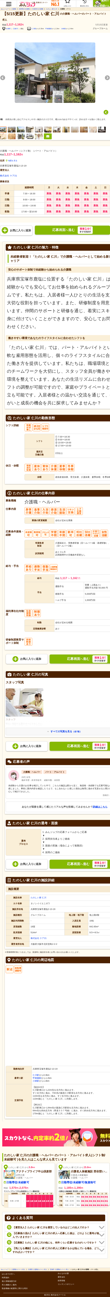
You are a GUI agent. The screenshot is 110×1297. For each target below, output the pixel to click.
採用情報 (61, 1281)
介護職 (13, 9)
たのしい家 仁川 (51, 9)
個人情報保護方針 (9, 1281)
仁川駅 (33, 28)
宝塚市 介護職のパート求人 (59, 1269)
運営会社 (61, 1277)
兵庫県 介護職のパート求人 (37, 1269)
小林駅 (63, 28)
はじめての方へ (8, 1274)
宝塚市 (15, 28)
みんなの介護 (63, 1273)
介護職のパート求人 (18, 1269)
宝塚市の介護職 (37, 9)
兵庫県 (8, 28)
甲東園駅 (48, 28)
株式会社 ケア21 (8, 175)
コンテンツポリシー (66, 1284)
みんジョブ (5, 9)
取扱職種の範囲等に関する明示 (15, 1288)
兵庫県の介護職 (24, 9)
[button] (8, 2)
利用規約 (5, 1278)
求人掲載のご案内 (9, 1285)
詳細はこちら (100, 807)
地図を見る (11, 161)
